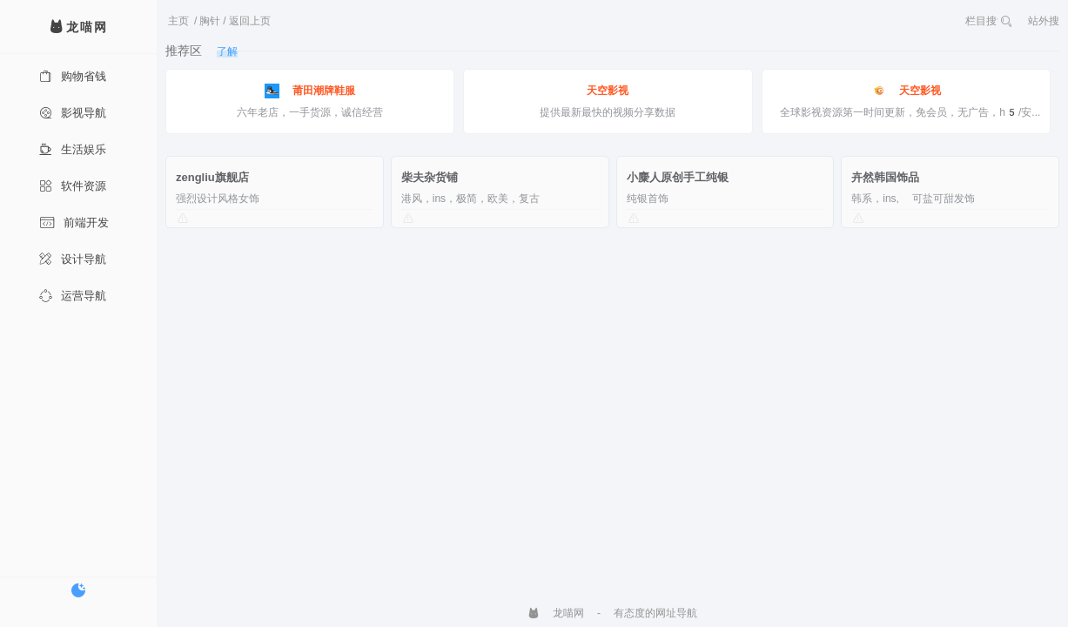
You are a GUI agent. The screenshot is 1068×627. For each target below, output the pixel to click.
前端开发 (74, 222)
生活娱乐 (72, 149)
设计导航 (72, 259)
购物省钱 (72, 76)
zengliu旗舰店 (212, 177)
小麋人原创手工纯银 (678, 177)
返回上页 (250, 21)
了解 (227, 51)
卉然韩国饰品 (885, 177)
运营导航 (72, 295)
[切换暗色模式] (78, 590)
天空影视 (607, 90)
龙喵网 (555, 613)
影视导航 (72, 112)
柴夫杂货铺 (429, 177)
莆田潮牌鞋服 (310, 91)
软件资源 (72, 185)
